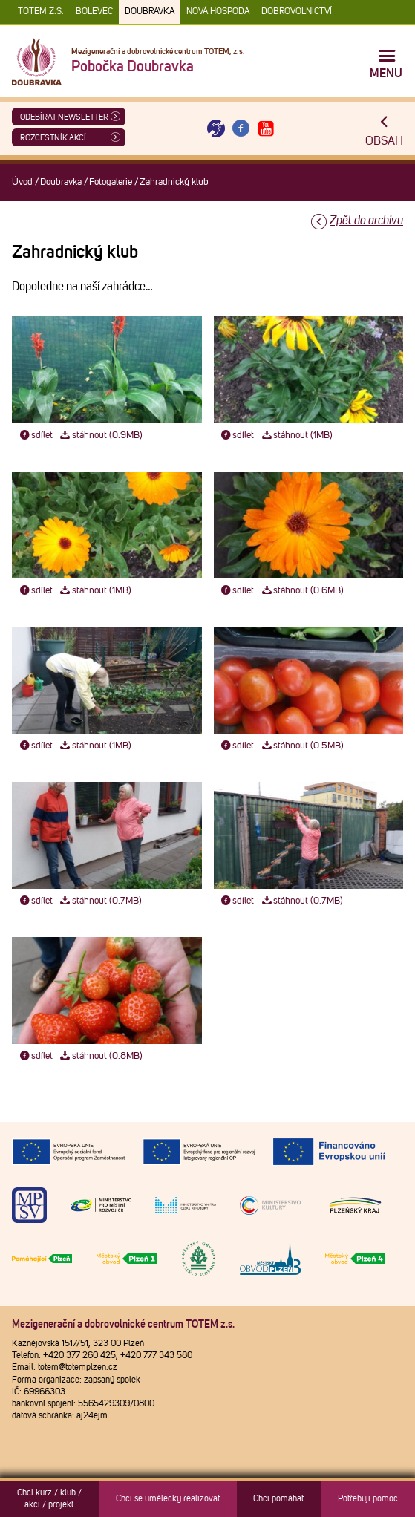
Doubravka (149, 11)
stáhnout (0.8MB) (101, 1056)
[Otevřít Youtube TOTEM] (265, 129)
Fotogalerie (110, 182)
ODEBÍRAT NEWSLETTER (64, 117)
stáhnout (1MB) (296, 435)
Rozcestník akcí (53, 138)
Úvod (22, 182)
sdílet (35, 435)
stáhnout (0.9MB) (101, 435)
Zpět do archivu (366, 220)
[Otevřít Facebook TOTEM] (241, 129)
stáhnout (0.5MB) (302, 746)
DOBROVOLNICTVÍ (296, 11)
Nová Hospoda (217, 11)
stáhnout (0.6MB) (302, 591)
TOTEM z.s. (41, 11)
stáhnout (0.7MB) (100, 901)
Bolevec (94, 11)
